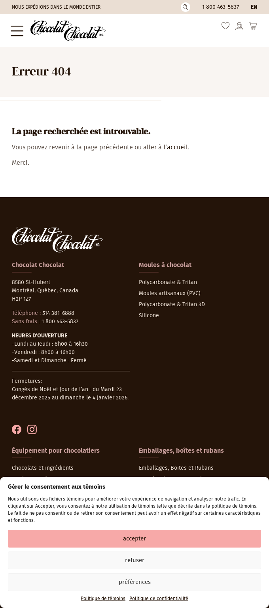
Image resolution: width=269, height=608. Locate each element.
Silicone (149, 313)
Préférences (135, 582)
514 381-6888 (58, 311)
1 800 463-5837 (220, 7)
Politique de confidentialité (158, 598)
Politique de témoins (103, 598)
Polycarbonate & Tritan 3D (172, 302)
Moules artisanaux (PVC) (170, 291)
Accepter (134, 539)
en (254, 7)
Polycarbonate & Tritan (168, 280)
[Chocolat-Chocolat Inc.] (64, 29)
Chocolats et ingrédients (43, 466)
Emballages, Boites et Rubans (176, 466)
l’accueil (175, 145)
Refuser (134, 560)
